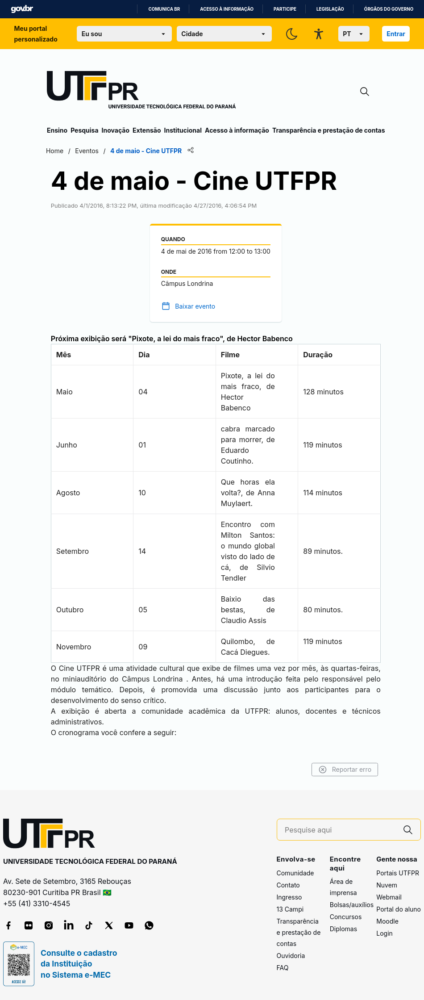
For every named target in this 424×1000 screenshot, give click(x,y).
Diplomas (343, 929)
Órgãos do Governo (388, 9)
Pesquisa (84, 130)
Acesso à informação (227, 9)
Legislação (330, 9)
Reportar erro (343, 769)
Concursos (346, 917)
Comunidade (295, 873)
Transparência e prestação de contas (328, 130)
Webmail (389, 897)
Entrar (396, 34)
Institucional (183, 130)
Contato (288, 885)
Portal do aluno (398, 909)
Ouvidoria (291, 955)
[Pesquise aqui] (340, 830)
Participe (285, 9)
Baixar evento (195, 306)
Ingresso (289, 897)
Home (55, 151)
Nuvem (386, 885)
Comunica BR (164, 9)
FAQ (283, 967)
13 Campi (290, 909)
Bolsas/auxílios (352, 904)
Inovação (115, 130)
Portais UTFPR (397, 873)
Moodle (387, 921)
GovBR (22, 9)
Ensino (57, 130)
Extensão (147, 130)
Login (384, 933)
